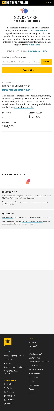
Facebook (9, 384)
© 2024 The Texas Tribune (11, 372)
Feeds (31, 381)
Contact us (8, 359)
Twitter (8, 388)
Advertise (8, 363)
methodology (28, 224)
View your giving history (14, 355)
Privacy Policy (34, 373)
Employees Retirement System (17, 90)
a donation (34, 44)
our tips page (17, 202)
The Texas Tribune (38, 30)
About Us (33, 342)
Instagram (9, 396)
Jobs (30, 350)
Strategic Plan (34, 358)
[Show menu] (49, 3)
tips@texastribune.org (26, 198)
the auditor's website (24, 107)
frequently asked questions (32, 221)
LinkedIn (9, 400)
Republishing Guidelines (39, 361)
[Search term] (21, 62)
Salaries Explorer (27, 21)
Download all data (38, 51)
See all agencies (27, 70)
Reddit (8, 403)
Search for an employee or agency (14, 57)
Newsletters (34, 385)
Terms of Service (36, 369)
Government (27, 17)
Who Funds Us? (35, 354)
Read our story (7, 217)
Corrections (34, 377)
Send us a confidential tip (14, 367)
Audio (31, 389)
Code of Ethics (35, 365)
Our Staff (33, 346)
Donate (7, 351)
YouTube (9, 392)
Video (31, 393)
